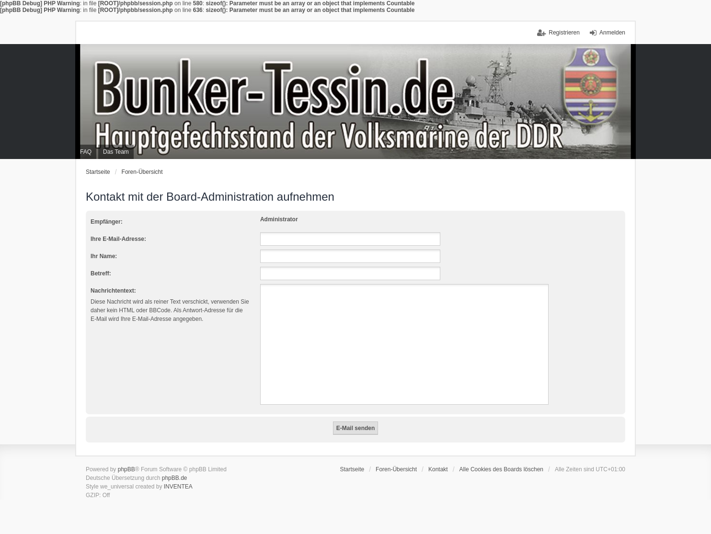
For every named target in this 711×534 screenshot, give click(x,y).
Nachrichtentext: (113, 290)
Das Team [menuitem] (116, 151)
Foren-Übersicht (142, 172)
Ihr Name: (104, 256)
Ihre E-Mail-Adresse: (118, 239)
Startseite (98, 172)
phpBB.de (174, 478)
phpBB (126, 469)
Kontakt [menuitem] (438, 469)
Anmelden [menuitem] (612, 32)
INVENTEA (178, 486)
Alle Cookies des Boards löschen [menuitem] (501, 469)
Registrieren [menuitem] (564, 32)
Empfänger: (107, 221)
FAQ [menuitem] (86, 151)
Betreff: (101, 273)
